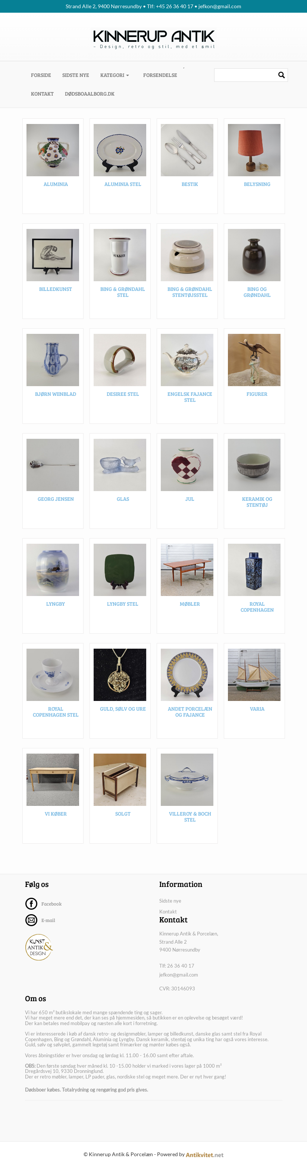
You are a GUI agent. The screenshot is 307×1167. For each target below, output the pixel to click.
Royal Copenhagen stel (56, 713)
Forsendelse (160, 74)
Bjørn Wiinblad (55, 396)
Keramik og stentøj (257, 503)
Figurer (257, 396)
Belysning (257, 186)
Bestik (190, 186)
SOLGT (123, 815)
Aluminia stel (122, 186)
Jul (189, 501)
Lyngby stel (122, 605)
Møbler (190, 605)
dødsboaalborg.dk (90, 93)
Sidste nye (75, 74)
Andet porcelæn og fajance (190, 713)
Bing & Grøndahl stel (122, 294)
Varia (257, 710)
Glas (123, 501)
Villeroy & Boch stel (190, 818)
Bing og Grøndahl (257, 294)
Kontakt (42, 93)
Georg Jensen (56, 501)
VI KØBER (56, 815)
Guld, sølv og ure (123, 710)
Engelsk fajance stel (189, 398)
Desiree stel (123, 396)
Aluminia (56, 186)
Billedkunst (55, 291)
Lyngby (55, 605)
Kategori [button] (114, 74)
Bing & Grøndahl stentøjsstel (189, 294)
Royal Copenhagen (257, 608)
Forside (44, 74)
